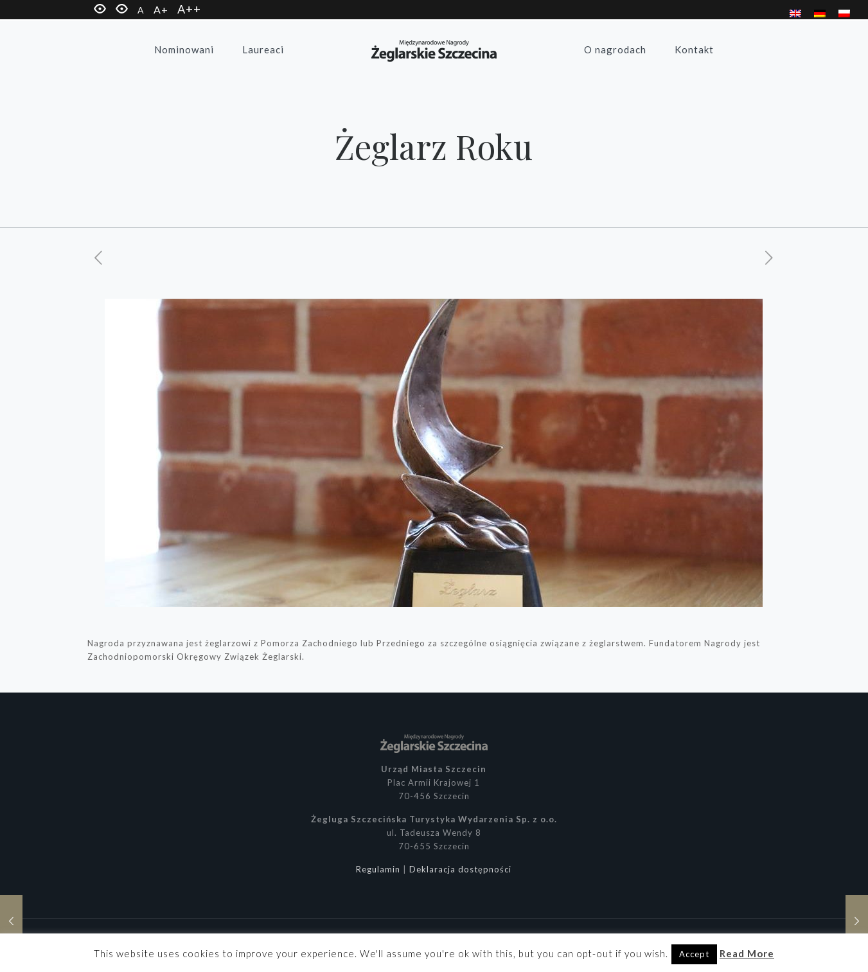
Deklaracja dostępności (460, 869)
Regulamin (378, 869)
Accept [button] (694, 954)
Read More (747, 953)
